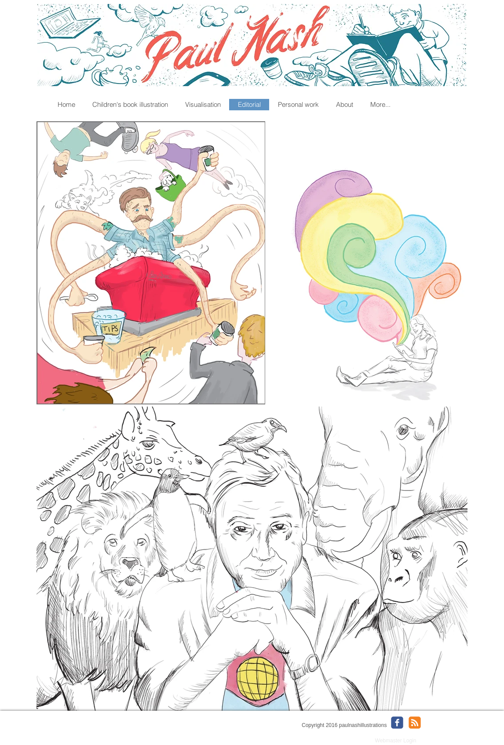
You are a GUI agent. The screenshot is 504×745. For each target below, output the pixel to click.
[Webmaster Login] (395, 740)
